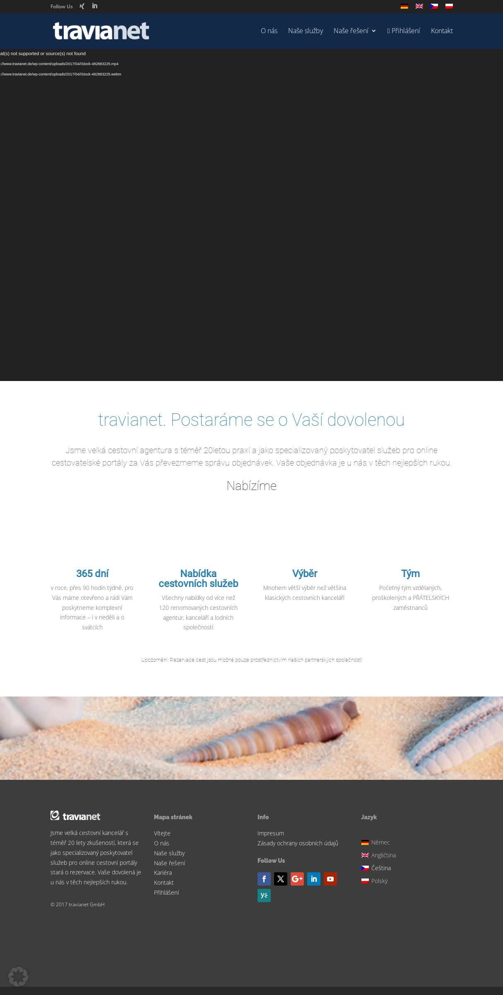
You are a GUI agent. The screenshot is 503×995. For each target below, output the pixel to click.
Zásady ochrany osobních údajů (298, 843)
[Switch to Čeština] (379, 867)
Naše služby (305, 31)
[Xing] (82, 6)
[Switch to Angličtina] (419, 8)
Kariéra (163, 872)
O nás (269, 31)
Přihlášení (166, 892)
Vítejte (162, 833)
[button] (18, 977)
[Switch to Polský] (449, 8)
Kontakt (442, 31)
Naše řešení (351, 31)
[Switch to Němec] (404, 8)
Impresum (271, 833)
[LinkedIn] (94, 6)
